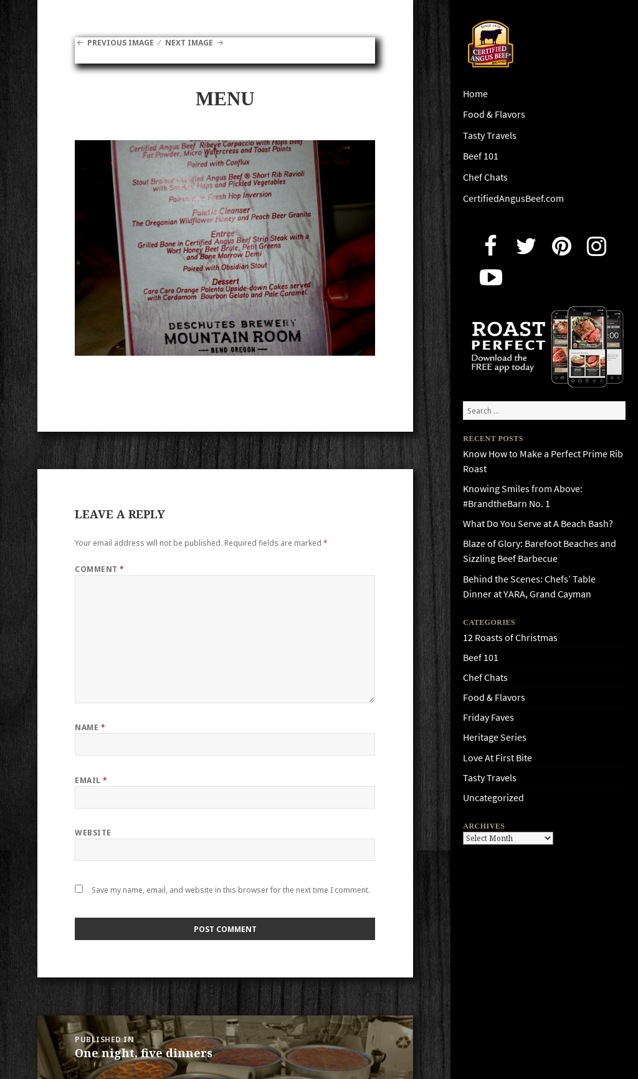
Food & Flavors (494, 114)
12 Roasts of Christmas (510, 637)
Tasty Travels (490, 135)
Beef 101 (480, 156)
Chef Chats (485, 177)
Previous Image (120, 42)
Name (90, 727)
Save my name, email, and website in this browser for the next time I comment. (231, 890)
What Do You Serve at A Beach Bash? (538, 523)
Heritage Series (494, 737)
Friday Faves (488, 717)
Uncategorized (493, 797)
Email (91, 780)
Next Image (189, 42)
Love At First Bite (497, 757)
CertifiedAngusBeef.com (513, 198)
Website (93, 832)
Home (475, 93)
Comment (99, 569)
